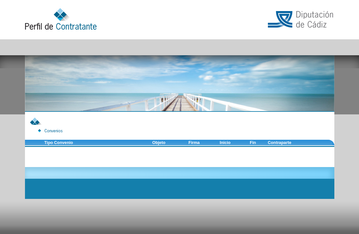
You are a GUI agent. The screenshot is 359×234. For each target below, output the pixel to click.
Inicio (225, 142)
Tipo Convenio (58, 142)
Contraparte (280, 142)
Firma (194, 142)
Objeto (158, 142)
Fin (253, 142)
